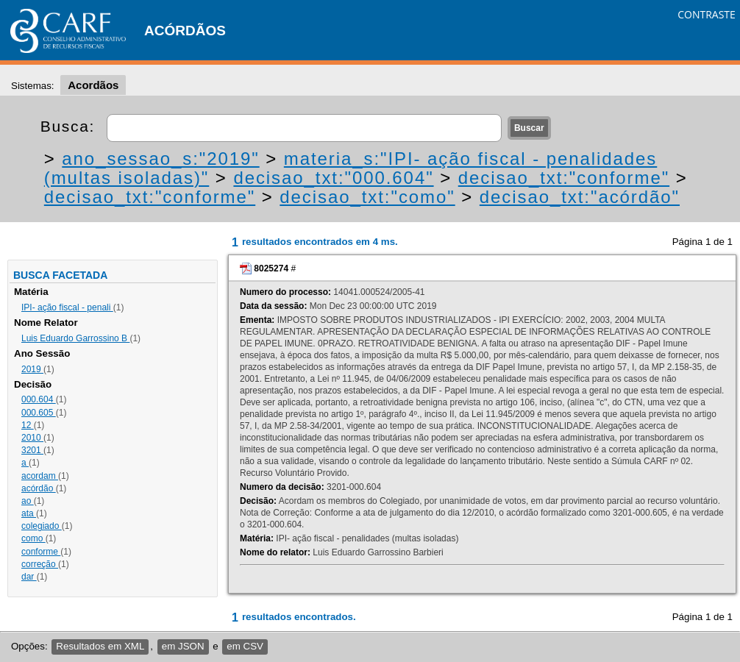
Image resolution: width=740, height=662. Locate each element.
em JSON (183, 646)
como (33, 538)
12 (27, 425)
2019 (32, 369)
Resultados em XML (100, 646)
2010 (32, 438)
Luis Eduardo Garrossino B (75, 338)
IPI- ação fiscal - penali (67, 307)
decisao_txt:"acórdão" (580, 197)
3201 (32, 450)
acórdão (38, 488)
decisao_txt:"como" (367, 197)
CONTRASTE (706, 14)
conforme (40, 552)
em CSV (245, 646)
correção (39, 564)
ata (28, 513)
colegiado (41, 526)
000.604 (38, 399)
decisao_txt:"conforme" (563, 178)
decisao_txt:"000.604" (333, 178)
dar (29, 577)
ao (27, 501)
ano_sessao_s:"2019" (160, 158)
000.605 (38, 412)
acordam (39, 476)
